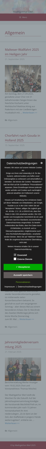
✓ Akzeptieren (23, 267)
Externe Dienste (23, 258)
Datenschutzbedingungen (29, 287)
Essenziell (20, 254)
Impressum (10, 287)
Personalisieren (23, 282)
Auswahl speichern (23, 275)
